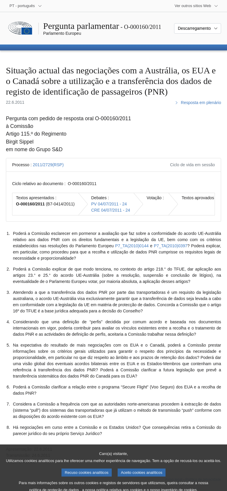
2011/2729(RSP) (48, 164)
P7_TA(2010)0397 (170, 245)
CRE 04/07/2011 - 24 (110, 210)
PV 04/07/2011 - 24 (109, 204)
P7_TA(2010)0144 (131, 245)
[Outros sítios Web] (196, 6)
